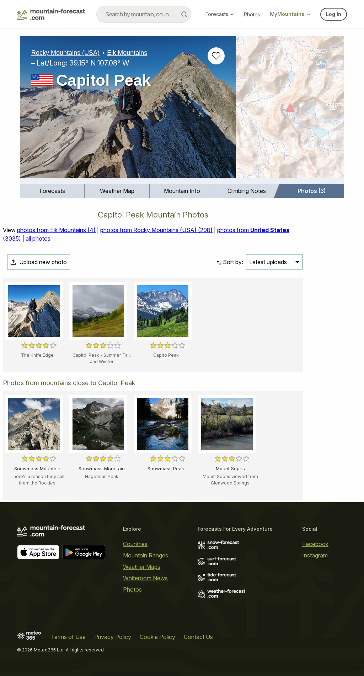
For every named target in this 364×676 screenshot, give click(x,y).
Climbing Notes (247, 190)
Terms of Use (68, 636)
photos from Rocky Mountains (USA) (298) (156, 230)
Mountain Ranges (145, 555)
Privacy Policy (112, 636)
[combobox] (143, 14)
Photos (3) (312, 190)
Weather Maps (141, 566)
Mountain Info (182, 190)
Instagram (315, 555)
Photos (252, 14)
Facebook (315, 543)
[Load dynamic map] (290, 110)
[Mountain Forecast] (51, 14)
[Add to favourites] (216, 55)
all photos (38, 238)
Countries (135, 543)
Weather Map (117, 190)
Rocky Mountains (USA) (65, 52)
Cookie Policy (157, 636)
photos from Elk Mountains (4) (56, 230)
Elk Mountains (127, 52)
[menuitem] (52, 191)
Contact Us (198, 636)
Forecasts (219, 14)
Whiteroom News (145, 578)
